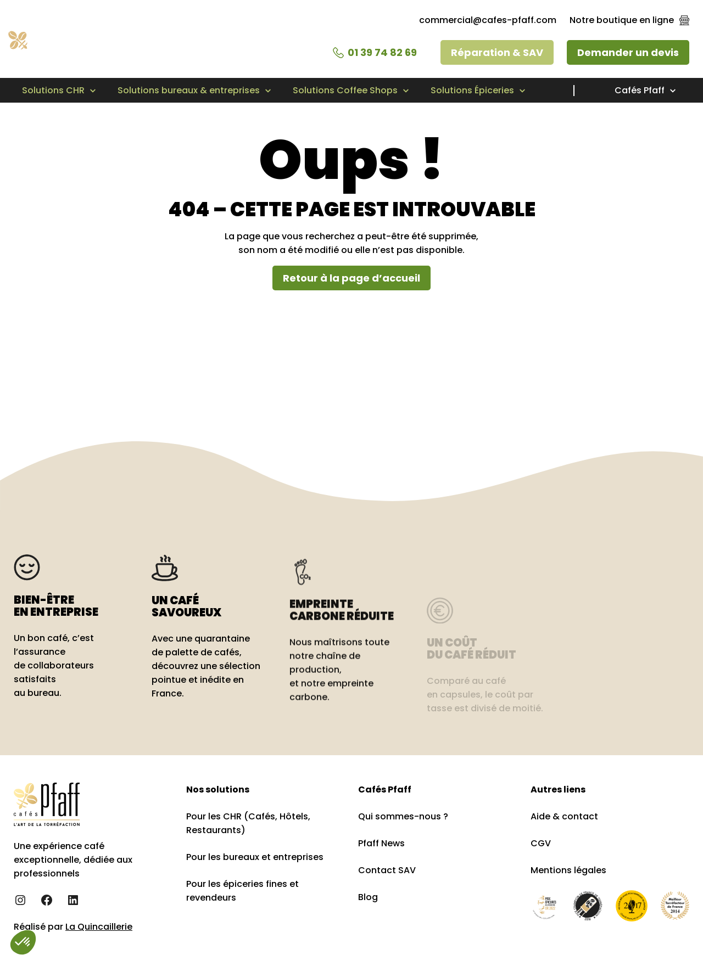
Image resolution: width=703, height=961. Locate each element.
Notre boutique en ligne (622, 20)
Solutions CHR (53, 90)
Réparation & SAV (497, 52)
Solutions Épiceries (472, 90)
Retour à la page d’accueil (351, 278)
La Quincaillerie (98, 926)
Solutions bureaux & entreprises (189, 90)
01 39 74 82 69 (382, 52)
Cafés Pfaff (640, 90)
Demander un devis (628, 52)
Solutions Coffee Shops (345, 90)
